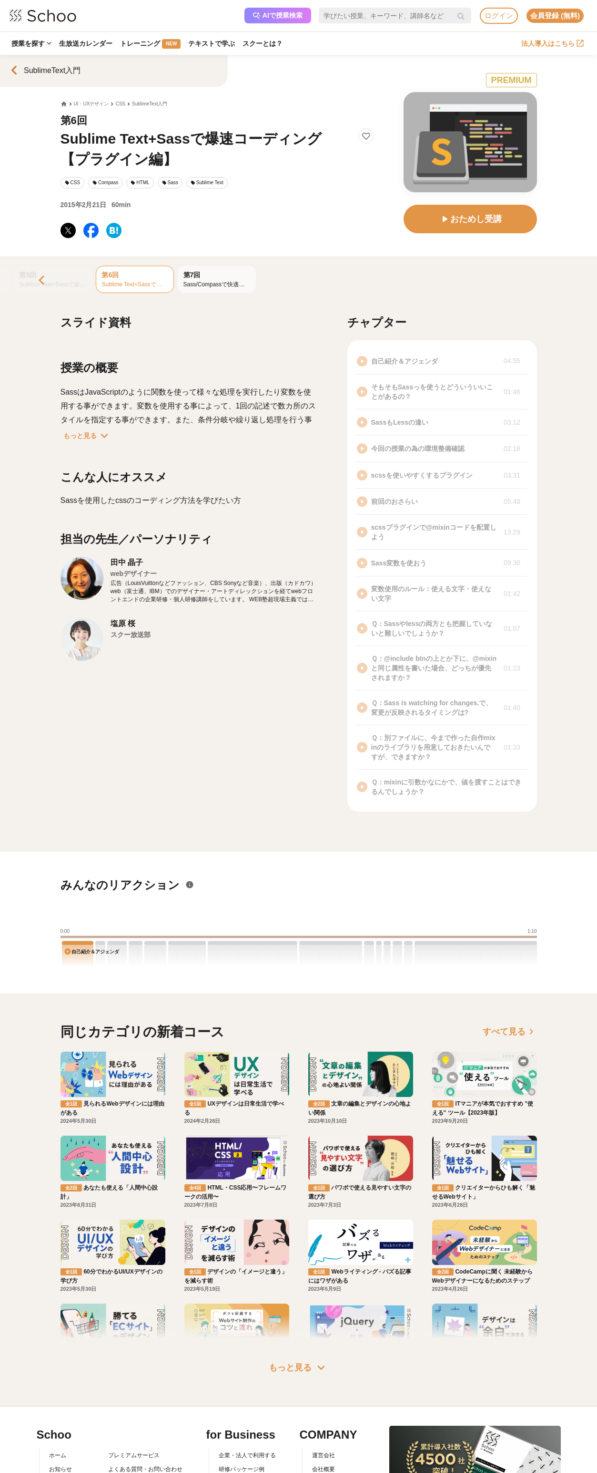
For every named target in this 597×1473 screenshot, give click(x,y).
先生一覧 (60, 1465)
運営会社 (323, 1410)
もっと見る (87, 435)
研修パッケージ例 (241, 1424)
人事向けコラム (239, 1438)
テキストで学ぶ (211, 43)
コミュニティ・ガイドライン (145, 1451)
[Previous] (42, 280)
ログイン (499, 15)
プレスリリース (332, 1451)
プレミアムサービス (134, 1410)
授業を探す (31, 43)
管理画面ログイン (241, 1451)
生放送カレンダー (85, 43)
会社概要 (323, 1424)
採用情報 (323, 1438)
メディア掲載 (329, 1465)
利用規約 (119, 1438)
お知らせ (60, 1424)
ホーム (57, 1410)
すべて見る (510, 1031)
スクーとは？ (263, 43)
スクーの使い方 (69, 1451)
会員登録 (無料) (555, 15)
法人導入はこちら (552, 43)
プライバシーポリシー (136, 1465)
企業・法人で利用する (247, 1410)
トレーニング (150, 44)
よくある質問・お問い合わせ (145, 1424)
